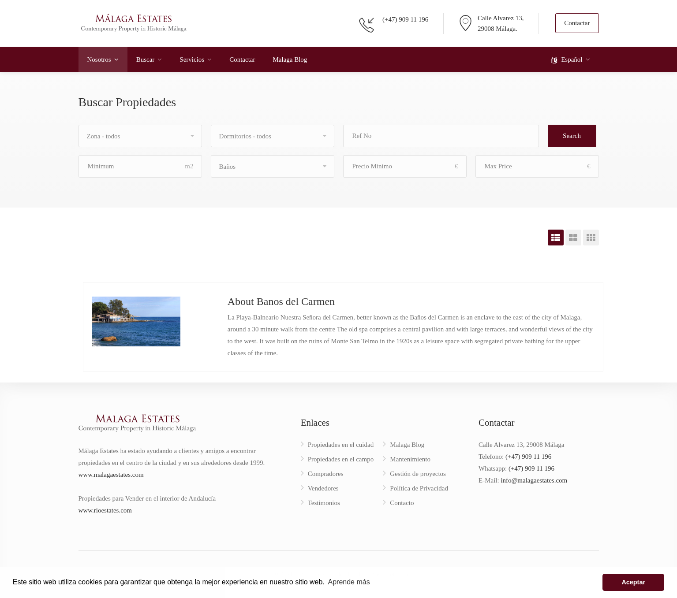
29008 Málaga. (497, 28)
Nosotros (99, 59)
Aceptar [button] (633, 582)
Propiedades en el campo (341, 459)
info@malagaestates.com (534, 480)
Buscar (145, 59)
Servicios (192, 59)
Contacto (402, 502)
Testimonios (324, 502)
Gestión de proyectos (418, 473)
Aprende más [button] (349, 582)
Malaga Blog (290, 59)
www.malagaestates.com (111, 474)
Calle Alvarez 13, (501, 18)
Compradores (326, 473)
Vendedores (323, 488)
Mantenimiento (410, 459)
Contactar (577, 22)
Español (566, 60)
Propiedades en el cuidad (341, 444)
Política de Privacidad (419, 488)
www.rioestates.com (105, 510)
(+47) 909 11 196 (405, 19)
